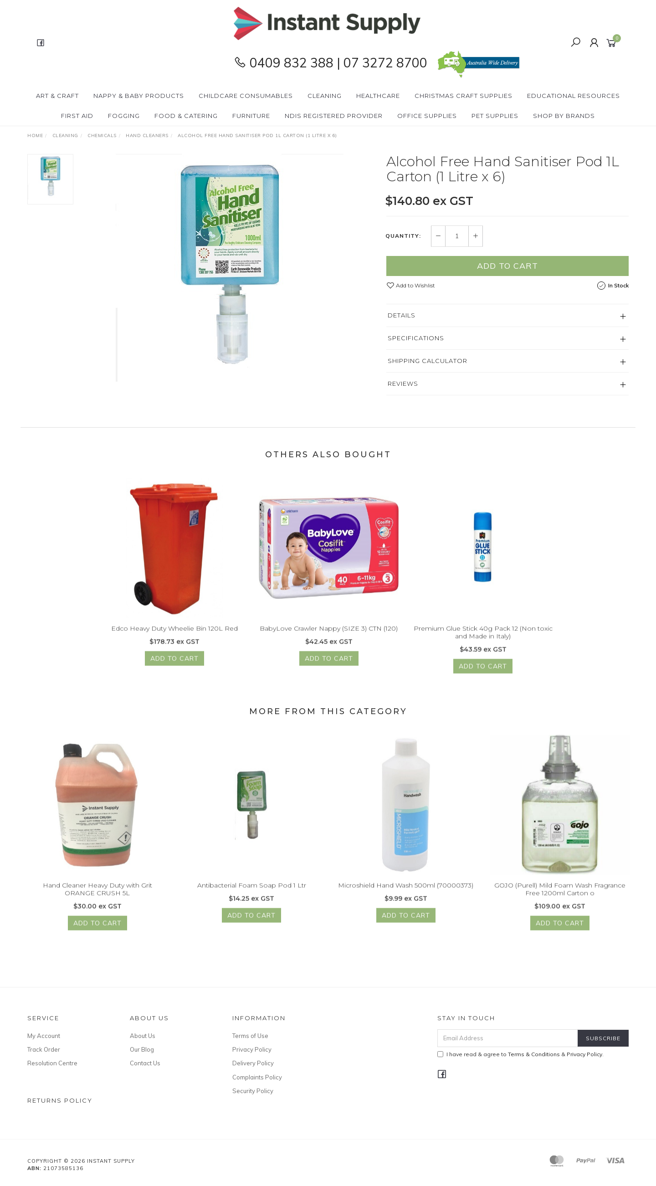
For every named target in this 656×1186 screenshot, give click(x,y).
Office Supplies (427, 115)
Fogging (124, 115)
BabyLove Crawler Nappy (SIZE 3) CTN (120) (329, 637)
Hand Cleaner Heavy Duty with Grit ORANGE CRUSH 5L (97, 897)
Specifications (416, 338)
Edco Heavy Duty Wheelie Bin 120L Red (174, 637)
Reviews (403, 383)
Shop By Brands (564, 115)
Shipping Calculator (427, 360)
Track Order (43, 1049)
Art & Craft (57, 95)
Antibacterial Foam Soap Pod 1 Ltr (251, 894)
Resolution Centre (52, 1063)
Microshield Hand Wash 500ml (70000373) (405, 894)
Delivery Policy (253, 1063)
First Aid (77, 115)
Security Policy (252, 1090)
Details (401, 315)
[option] (229, 268)
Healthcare (378, 95)
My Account (43, 1035)
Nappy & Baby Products (138, 95)
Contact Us (145, 1063)
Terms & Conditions (534, 1054)
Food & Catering (186, 115)
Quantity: (403, 236)
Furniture (251, 115)
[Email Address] (507, 1038)
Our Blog (142, 1049)
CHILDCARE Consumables (246, 95)
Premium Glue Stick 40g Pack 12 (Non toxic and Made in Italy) (483, 641)
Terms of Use (250, 1035)
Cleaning (325, 95)
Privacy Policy (252, 1049)
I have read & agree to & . (520, 1054)
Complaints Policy (257, 1077)
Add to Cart (507, 266)
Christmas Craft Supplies (463, 95)
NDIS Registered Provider (334, 115)
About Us (142, 1035)
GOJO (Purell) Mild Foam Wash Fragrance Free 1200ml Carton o (559, 897)
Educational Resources (573, 95)
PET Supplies (495, 115)
